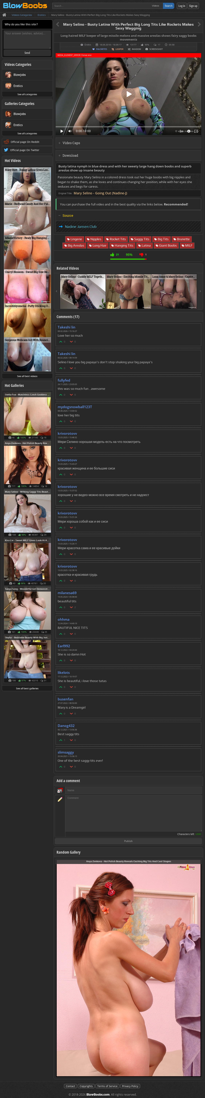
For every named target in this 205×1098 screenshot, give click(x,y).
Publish (128, 841)
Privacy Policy (130, 1086)
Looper (119, 49)
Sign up (193, 6)
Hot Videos (13, 160)
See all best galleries (27, 688)
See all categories (27, 94)
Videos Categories (18, 64)
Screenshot (156, 49)
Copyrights (86, 1086)
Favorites (101, 49)
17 (159, 44)
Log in (181, 6)
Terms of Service (107, 1086)
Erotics (88, 44)
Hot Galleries (14, 385)
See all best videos (27, 376)
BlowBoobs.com (98, 1094)
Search (168, 5)
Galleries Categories (19, 103)
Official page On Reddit (25, 142)
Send (27, 53)
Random (136, 49)
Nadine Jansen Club (81, 226)
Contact (70, 1086)
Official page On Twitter (24, 150)
